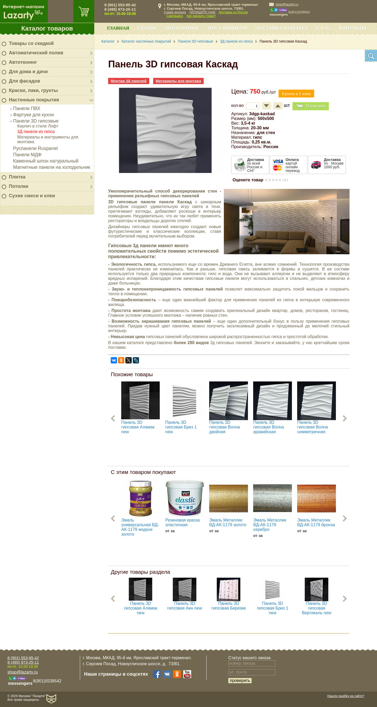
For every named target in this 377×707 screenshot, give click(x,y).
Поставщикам (228, 28)
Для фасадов (24, 81)
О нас (323, 28)
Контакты (353, 28)
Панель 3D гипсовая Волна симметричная (312, 427)
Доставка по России (233, 12)
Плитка (17, 176)
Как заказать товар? (201, 16)
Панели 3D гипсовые (36, 121)
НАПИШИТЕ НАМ (202, 12)
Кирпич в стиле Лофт (37, 126)
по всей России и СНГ (255, 165)
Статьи (147, 28)
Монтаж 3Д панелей (128, 81)
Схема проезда (175, 12)
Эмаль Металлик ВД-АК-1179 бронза (316, 522)
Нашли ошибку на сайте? (345, 696)
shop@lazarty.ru (287, 4)
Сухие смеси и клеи (32, 195)
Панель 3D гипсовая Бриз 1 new (181, 427)
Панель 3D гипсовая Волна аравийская (268, 427)
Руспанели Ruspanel (35, 148)
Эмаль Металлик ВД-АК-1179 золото (227, 522)
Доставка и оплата (281, 28)
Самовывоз (175, 16)
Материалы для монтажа (178, 81)
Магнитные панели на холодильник (51, 167)
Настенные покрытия (34, 99)
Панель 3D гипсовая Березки (229, 605)
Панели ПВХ (26, 108)
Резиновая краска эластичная (182, 522)
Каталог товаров (47, 28)
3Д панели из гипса (36, 131)
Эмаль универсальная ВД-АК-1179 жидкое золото (140, 527)
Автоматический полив (36, 52)
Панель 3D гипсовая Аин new (184, 605)
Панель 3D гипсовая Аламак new (137, 427)
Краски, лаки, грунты (33, 90)
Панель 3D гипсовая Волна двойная (224, 427)
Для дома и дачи (28, 71)
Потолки (18, 186)
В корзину (310, 106)
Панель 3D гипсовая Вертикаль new (316, 608)
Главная (118, 28)
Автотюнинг (23, 62)
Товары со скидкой (31, 43)
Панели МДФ (27, 154)
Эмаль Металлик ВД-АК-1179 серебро (269, 525)
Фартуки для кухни (33, 114)
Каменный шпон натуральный (46, 161)
